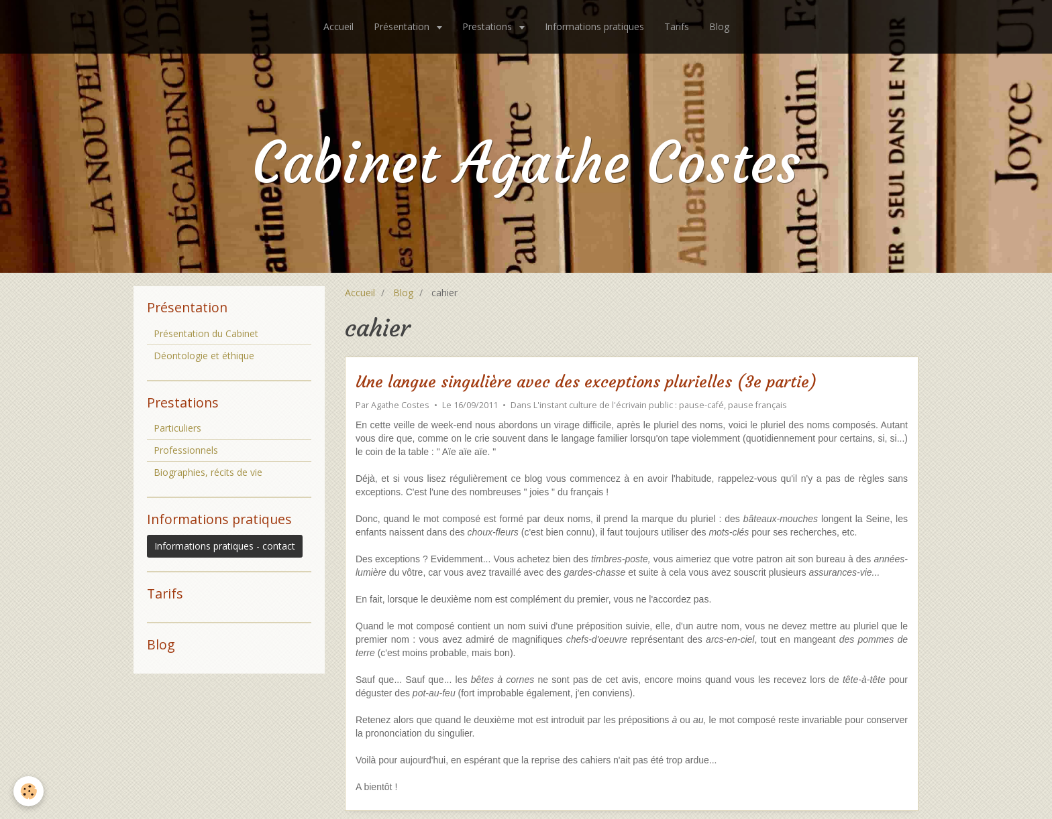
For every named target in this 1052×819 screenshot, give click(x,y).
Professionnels (186, 450)
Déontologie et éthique (204, 355)
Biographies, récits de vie (208, 472)
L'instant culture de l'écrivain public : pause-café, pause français (660, 405)
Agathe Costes (400, 405)
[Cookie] (28, 791)
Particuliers (177, 428)
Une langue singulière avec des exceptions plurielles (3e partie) (586, 383)
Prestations (488, 26)
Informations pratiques (594, 26)
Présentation (403, 26)
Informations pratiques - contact (224, 546)
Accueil (338, 26)
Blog (719, 26)
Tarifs (676, 26)
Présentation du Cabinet (206, 333)
